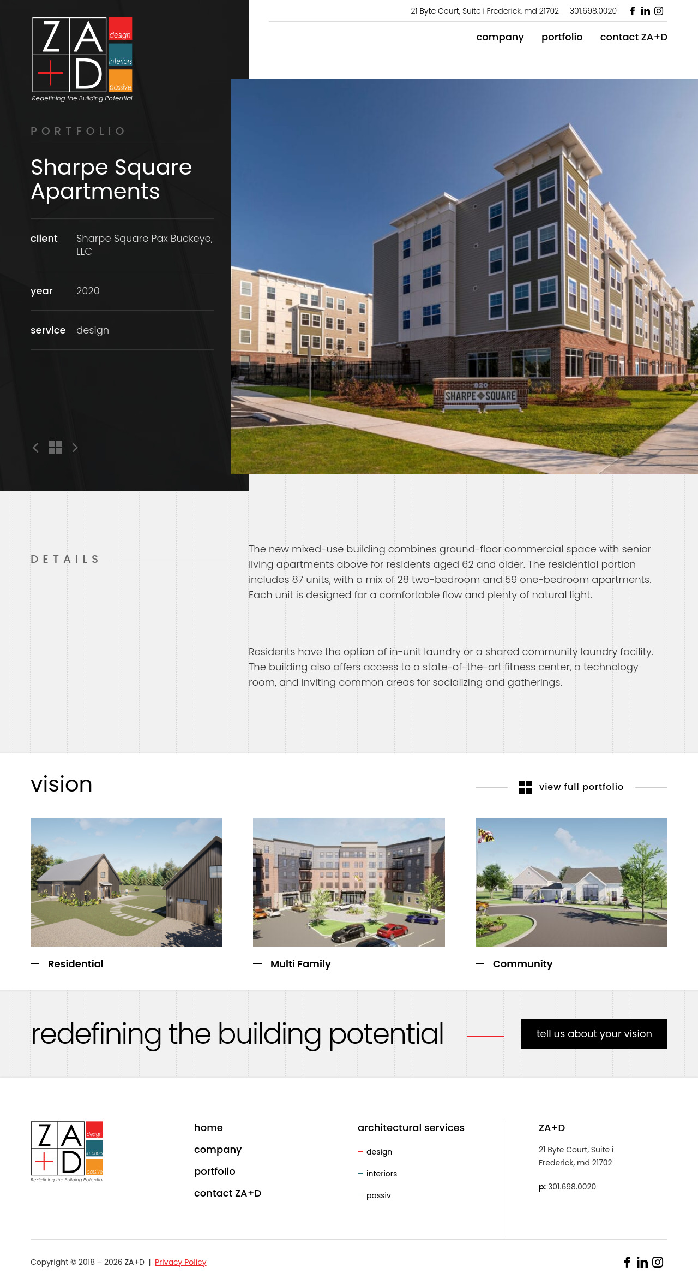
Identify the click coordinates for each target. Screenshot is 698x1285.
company (500, 37)
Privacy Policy (181, 1262)
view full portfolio (571, 787)
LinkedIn (645, 11)
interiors (381, 1173)
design (379, 1151)
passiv (378, 1195)
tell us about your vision (594, 1033)
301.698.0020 (593, 10)
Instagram (658, 11)
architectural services (411, 1127)
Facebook (632, 11)
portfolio (562, 37)
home (208, 1127)
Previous (38, 447)
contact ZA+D (633, 37)
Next (73, 447)
